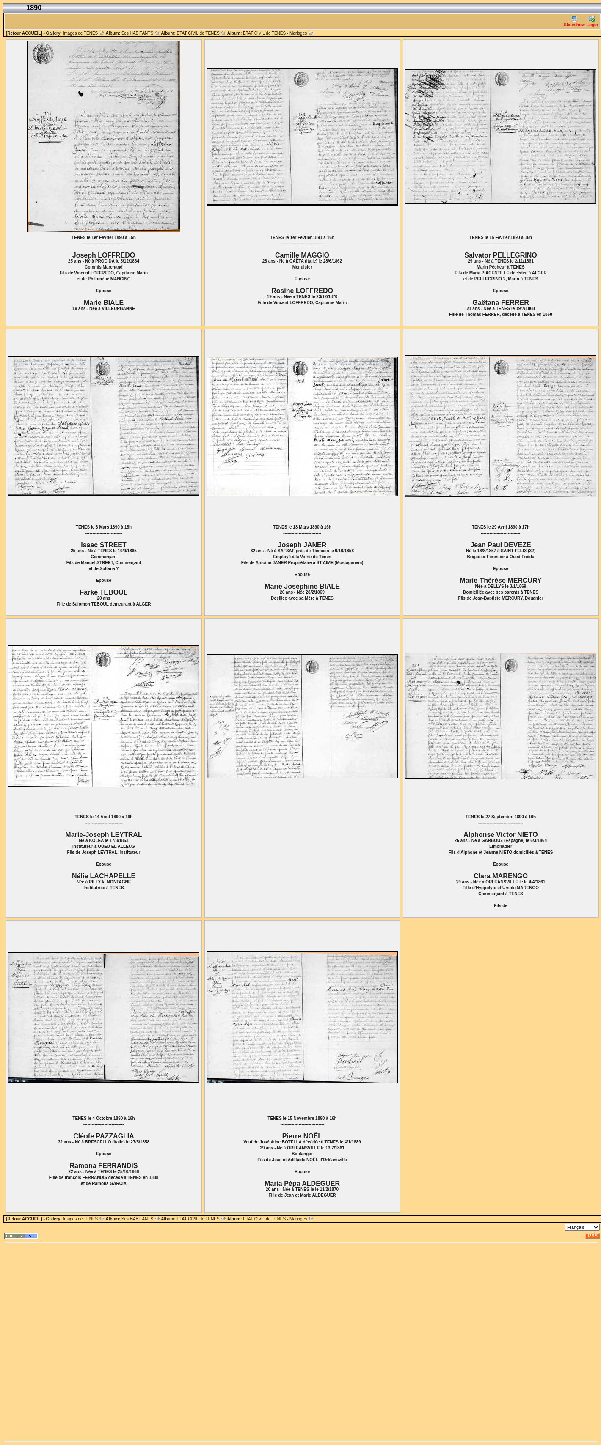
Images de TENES (84, 33)
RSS (593, 1236)
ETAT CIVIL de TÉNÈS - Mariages (278, 33)
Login (592, 21)
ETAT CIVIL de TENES (201, 33)
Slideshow (574, 21)
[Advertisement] (97, 1342)
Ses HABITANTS (140, 33)
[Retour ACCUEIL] (24, 33)
